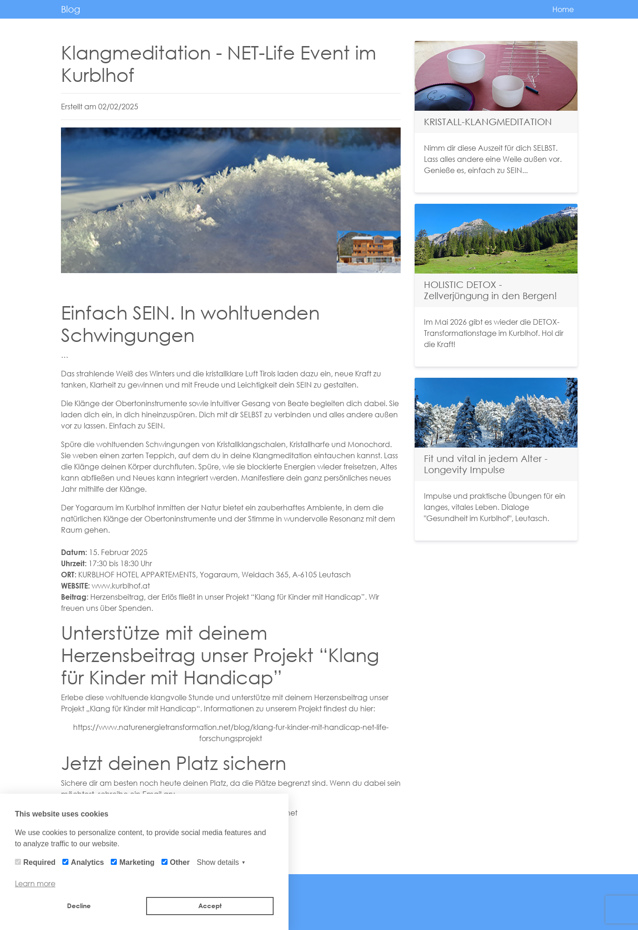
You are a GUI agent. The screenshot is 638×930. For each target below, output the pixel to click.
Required (39, 862)
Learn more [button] (35, 883)
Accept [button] (210, 906)
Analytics (87, 862)
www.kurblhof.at (121, 585)
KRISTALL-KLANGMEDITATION (488, 121)
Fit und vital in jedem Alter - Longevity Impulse (486, 464)
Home (563, 9)
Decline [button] (79, 906)
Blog (70, 9)
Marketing (136, 862)
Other (180, 862)
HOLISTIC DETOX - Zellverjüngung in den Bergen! (490, 290)
